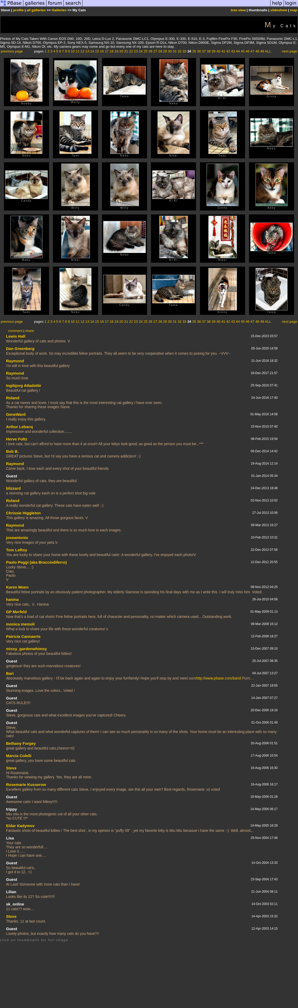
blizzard (13, 488)
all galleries (36, 10)
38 (209, 51)
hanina (12, 599)
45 (243, 51)
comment (15, 331)
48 (257, 51)
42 (228, 51)
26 (150, 51)
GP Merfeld (16, 612)
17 (107, 51)
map (293, 10)
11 (77, 51)
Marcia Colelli (18, 755)
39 (213, 51)
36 (199, 51)
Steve (11, 768)
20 (121, 51)
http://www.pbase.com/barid (218, 678)
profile (18, 10)
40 (218, 51)
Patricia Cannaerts (23, 636)
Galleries (59, 10)
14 (92, 51)
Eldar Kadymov (20, 825)
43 (233, 51)
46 (248, 51)
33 (184, 51)
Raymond (15, 361)
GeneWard (15, 414)
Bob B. (12, 451)
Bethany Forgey (21, 743)
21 (126, 51)
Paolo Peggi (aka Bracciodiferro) (36, 562)
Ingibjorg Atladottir (23, 385)
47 (252, 51)
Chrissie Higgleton (23, 513)
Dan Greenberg (20, 348)
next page (289, 51)
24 (141, 51)
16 (102, 51)
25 (146, 51)
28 (160, 51)
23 (136, 51)
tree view (238, 10)
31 (175, 51)
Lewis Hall (15, 336)
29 (165, 51)
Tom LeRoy (16, 550)
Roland (12, 398)
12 (82, 51)
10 (73, 51)
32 (180, 51)
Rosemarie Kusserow (26, 784)
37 (204, 51)
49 (262, 51)
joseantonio (17, 537)
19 (116, 51)
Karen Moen (17, 587)
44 (238, 51)
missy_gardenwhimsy (26, 648)
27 (155, 51)
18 (111, 51)
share (29, 331)
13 (87, 51)
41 (223, 51)
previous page (12, 51)
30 (170, 51)
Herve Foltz (16, 439)
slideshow (278, 10)
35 (194, 51)
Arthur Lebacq (19, 426)
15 (97, 51)
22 (131, 51)
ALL (268, 51)
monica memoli (20, 624)
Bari (10, 673)
